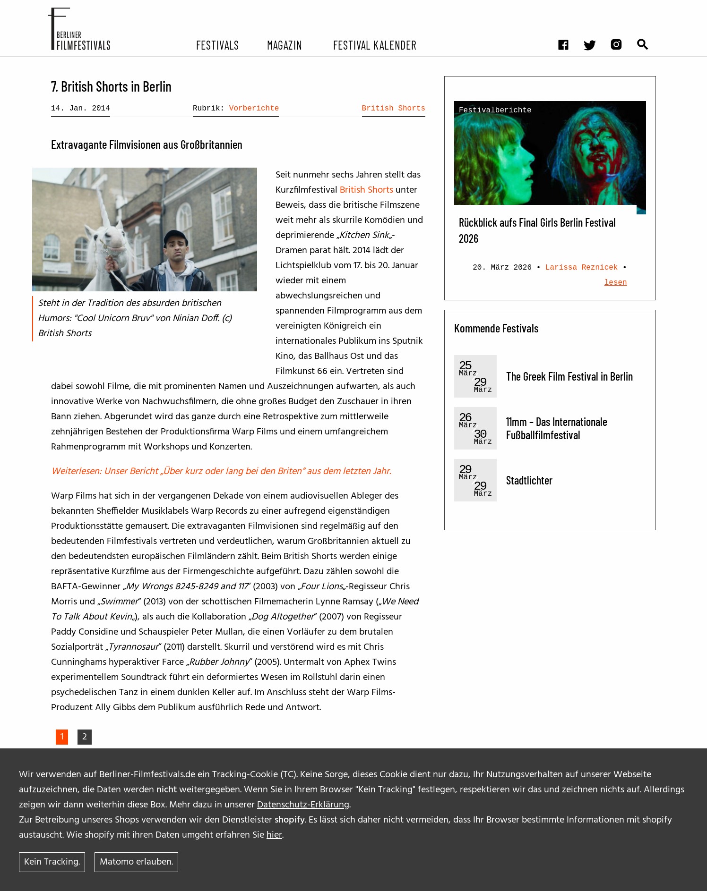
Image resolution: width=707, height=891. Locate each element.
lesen (615, 283)
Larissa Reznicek (581, 267)
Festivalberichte (495, 110)
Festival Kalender (374, 44)
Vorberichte (254, 108)
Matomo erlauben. (136, 862)
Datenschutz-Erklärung (303, 805)
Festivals (217, 44)
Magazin (284, 44)
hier (274, 835)
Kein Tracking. (52, 862)
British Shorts (393, 108)
